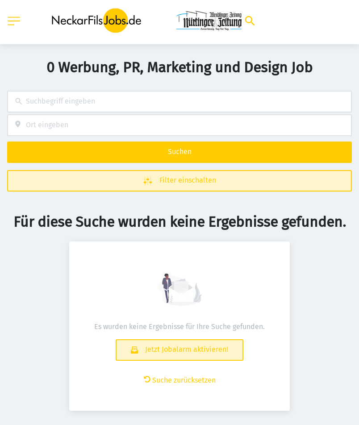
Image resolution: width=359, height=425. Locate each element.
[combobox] (179, 101)
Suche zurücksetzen (180, 380)
